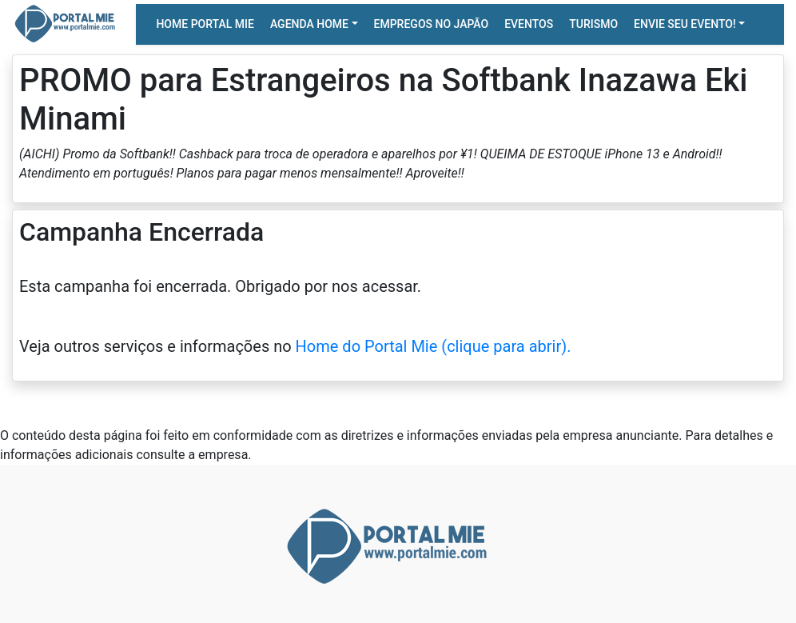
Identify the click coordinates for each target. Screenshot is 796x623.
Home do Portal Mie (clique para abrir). (433, 346)
